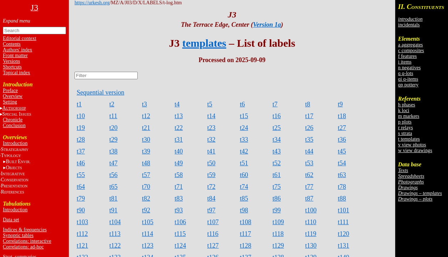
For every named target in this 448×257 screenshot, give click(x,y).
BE (18, 161)
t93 (179, 210)
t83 (179, 198)
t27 (342, 127)
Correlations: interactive (27, 241)
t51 (244, 163)
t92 (146, 210)
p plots (405, 122)
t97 (211, 210)
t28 (81, 139)
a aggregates (410, 44)
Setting (10, 102)
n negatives (409, 67)
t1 (79, 104)
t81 (114, 198)
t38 (114, 151)
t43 (277, 151)
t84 (211, 198)
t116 (212, 233)
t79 (81, 198)
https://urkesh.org (92, 2)
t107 (213, 222)
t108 (245, 222)
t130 (311, 245)
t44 (309, 151)
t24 (244, 127)
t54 (342, 163)
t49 (179, 163)
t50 (211, 163)
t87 (309, 198)
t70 (146, 186)
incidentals (409, 24)
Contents (12, 44)
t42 (244, 151)
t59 (211, 174)
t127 (213, 245)
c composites (411, 50)
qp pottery (408, 84)
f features (407, 56)
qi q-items (408, 79)
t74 (244, 186)
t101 (343, 210)
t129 (278, 245)
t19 (81, 127)
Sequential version (100, 92)
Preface (10, 90)
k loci (403, 110)
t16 (277, 116)
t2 (112, 104)
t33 (244, 139)
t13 (179, 116)
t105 (147, 222)
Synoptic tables (18, 235)
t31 (179, 139)
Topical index (16, 72)
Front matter (15, 55)
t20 (114, 127)
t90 (81, 210)
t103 (82, 222)
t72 (211, 186)
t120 (343, 233)
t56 (114, 174)
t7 (275, 104)
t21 (146, 127)
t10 (81, 116)
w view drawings (415, 150)
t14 (211, 116)
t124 (180, 245)
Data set (11, 219)
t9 (340, 104)
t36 (342, 139)
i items (405, 62)
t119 (310, 233)
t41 (211, 151)
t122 (115, 245)
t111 (343, 222)
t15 (244, 116)
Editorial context (19, 38)
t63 (342, 174)
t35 (309, 139)
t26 (309, 127)
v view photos (412, 144)
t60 (244, 174)
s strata (405, 133)
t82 (146, 198)
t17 (309, 116)
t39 (146, 151)
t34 (277, 139)
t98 (244, 210)
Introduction (15, 143)
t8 (307, 104)
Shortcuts (12, 67)
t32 (211, 139)
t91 (114, 210)
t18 (342, 116)
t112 (82, 233)
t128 (245, 245)
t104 (115, 222)
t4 (177, 104)
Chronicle (12, 119)
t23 (211, 127)
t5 (209, 104)
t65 (114, 186)
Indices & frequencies (25, 229)
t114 (147, 233)
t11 (113, 116)
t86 (277, 198)
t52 (277, 163)
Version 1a (267, 24)
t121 (82, 245)
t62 (309, 174)
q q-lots (405, 73)
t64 (81, 186)
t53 (309, 163)
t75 (277, 186)
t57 (146, 174)
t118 (278, 233)
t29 (114, 139)
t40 (179, 151)
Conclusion (14, 125)
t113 (115, 233)
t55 (81, 174)
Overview (12, 96)
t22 (179, 127)
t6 (242, 104)
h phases (406, 104)
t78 (342, 186)
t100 (311, 210)
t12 (146, 116)
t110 (310, 222)
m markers (408, 116)
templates (204, 43)
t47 (114, 163)
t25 (277, 127)
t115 (180, 233)
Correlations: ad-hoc (23, 247)
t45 (342, 151)
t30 (146, 139)
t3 (144, 104)
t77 (309, 186)
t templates (409, 139)
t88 (342, 198)
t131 (343, 245)
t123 (147, 245)
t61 (277, 174)
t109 (278, 222)
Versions (11, 61)
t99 (277, 210)
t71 (179, 186)
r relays (405, 127)
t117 (245, 233)
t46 (81, 163)
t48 (146, 163)
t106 (180, 222)
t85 (244, 198)
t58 (179, 174)
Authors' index (17, 49)
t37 (81, 151)
